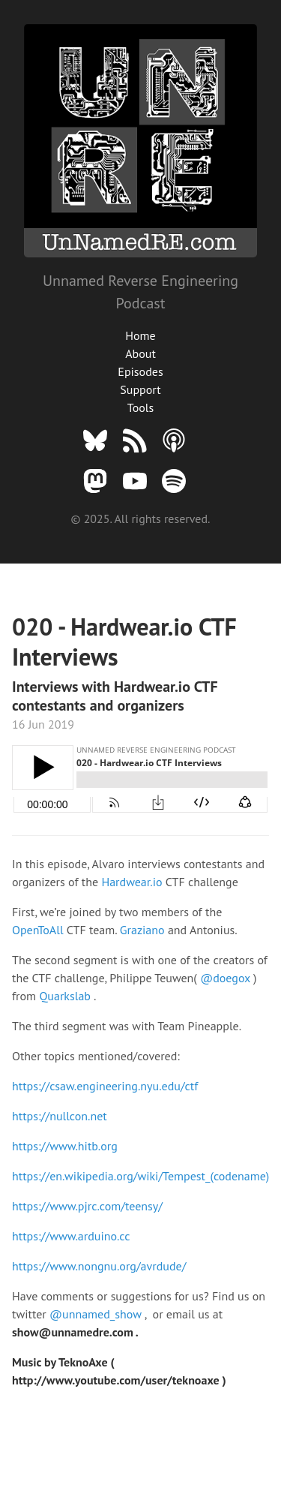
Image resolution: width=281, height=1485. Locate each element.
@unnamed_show (97, 1313)
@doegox (226, 977)
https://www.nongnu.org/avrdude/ (99, 1265)
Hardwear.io (133, 881)
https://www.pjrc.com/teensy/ (87, 1205)
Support (140, 389)
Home (140, 335)
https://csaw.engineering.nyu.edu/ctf (105, 1085)
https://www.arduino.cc (71, 1235)
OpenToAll (39, 929)
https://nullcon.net (59, 1115)
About (140, 353)
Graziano (144, 929)
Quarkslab (66, 995)
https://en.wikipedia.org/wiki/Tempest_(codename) (140, 1175)
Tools (140, 407)
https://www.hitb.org (65, 1145)
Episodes (140, 371)
